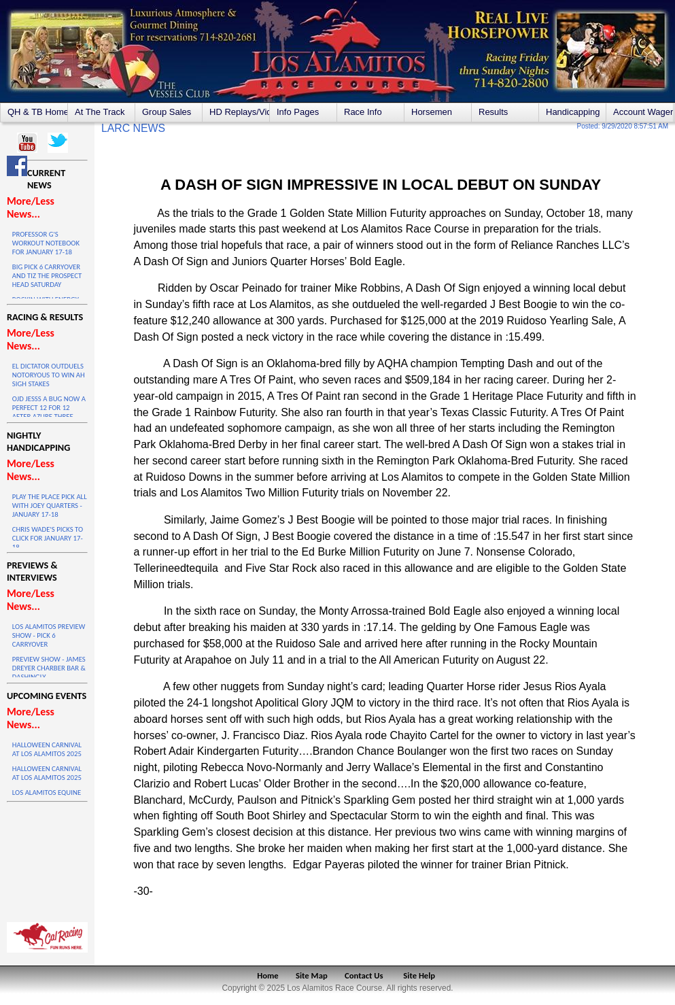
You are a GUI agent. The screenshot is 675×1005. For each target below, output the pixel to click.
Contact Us (364, 975)
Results (493, 112)
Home (267, 975)
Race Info (363, 112)
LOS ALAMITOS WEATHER (47, 859)
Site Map (312, 975)
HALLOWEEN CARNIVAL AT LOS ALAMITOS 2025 (47, 749)
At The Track (99, 112)
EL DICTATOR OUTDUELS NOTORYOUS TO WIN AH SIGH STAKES (48, 375)
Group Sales (166, 112)
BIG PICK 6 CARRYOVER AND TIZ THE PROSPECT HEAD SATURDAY (47, 275)
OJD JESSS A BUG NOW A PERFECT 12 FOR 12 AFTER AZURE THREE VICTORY (49, 412)
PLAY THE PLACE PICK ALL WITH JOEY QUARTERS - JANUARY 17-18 (49, 505)
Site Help (419, 975)
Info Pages (298, 112)
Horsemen (431, 112)
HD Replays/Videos (239, 112)
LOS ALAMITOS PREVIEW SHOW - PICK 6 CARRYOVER (48, 635)
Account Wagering (643, 112)
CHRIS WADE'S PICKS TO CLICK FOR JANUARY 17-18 (47, 538)
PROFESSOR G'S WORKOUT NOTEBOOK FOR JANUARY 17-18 (46, 243)
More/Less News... (30, 207)
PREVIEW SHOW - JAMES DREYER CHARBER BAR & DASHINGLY (49, 668)
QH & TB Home (37, 112)
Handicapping (573, 112)
